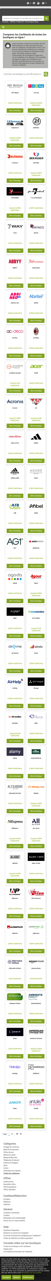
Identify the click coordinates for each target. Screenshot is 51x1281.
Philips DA (20, 22)
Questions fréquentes (11, 1230)
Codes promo (8, 1182)
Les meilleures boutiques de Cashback (17, 1252)
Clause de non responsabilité (14, 1221)
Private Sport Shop (31, 22)
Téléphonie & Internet (11, 1160)
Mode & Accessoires (11, 1150)
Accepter (6, 1277)
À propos (6, 1199)
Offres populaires (9, 1187)
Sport (5, 1165)
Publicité (6, 1204)
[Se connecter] (34, 3)
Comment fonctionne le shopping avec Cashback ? (22, 1236)
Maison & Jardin (9, 1155)
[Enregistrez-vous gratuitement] (38, 3)
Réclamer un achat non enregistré (15, 1233)
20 (17, 1134)
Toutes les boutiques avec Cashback (17, 1246)
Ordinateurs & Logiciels (12, 1171)
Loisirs (5, 1168)
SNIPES (12, 22)
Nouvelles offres (9, 1184)
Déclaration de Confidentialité (14, 1218)
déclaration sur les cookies (31, 1273)
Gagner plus (7, 1249)
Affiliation (7, 1202)
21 (21, 1134)
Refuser (16, 1277)
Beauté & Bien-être (10, 1158)
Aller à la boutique (15, 110)
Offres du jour (8, 1152)
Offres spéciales (9, 1190)
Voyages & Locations (11, 1147)
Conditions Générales (11, 1213)
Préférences (28, 1277)
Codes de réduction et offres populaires (18, 1238)
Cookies (6, 1215)
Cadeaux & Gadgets (10, 1163)
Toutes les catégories (11, 1173)
